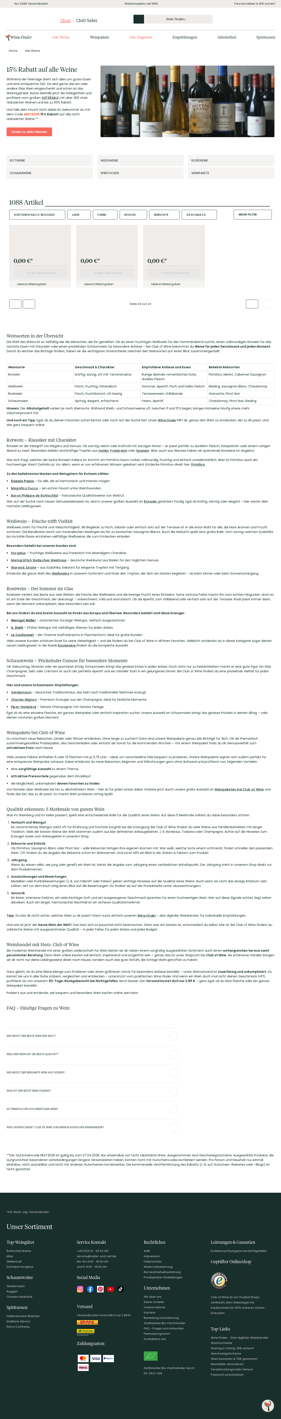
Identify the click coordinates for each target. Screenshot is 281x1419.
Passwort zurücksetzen (227, 1375)
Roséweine (67, 645)
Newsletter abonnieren (227, 1364)
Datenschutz (153, 1261)
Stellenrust (14, 1261)
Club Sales (86, 20)
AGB (147, 1251)
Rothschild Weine (19, 1251)
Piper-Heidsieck (23, 707)
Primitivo (198, 464)
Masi (10, 1256)
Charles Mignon (24, 699)
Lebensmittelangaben (30, 284)
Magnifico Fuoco (24, 488)
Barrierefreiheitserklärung (162, 1272)
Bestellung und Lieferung (161, 1318)
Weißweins (60, 573)
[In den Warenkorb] (40, 273)
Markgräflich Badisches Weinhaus (39, 560)
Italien (104, 450)
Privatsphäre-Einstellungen (163, 1277)
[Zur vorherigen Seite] (29, 304)
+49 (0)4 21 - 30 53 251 (92, 1251)
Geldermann (21, 692)
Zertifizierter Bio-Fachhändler (165, 1323)
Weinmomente (221, 1343)
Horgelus (18, 553)
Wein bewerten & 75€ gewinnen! (234, 1359)
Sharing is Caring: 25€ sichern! (232, 1348)
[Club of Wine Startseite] (32, 20)
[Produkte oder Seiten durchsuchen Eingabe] (173, 19)
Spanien (142, 450)
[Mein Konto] (253, 19)
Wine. (146, 915)
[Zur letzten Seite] (265, 304)
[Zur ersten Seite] (15, 304)
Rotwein (151, 501)
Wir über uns (153, 1297)
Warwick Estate (23, 567)
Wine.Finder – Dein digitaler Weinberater (239, 1338)
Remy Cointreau (18, 1327)
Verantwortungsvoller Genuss (232, 1369)
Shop (65, 20)
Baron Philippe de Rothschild (34, 495)
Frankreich (118, 450)
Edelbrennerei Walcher (23, 1316)
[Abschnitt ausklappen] (173, 1036)
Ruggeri (12, 1291)
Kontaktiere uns (155, 1339)
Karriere (149, 1312)
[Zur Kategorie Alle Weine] (32, 50)
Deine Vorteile (154, 1302)
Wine (162, 420)
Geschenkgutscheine (226, 1353)
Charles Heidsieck (19, 1297)
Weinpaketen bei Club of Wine (239, 789)
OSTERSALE (50, 98)
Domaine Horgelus (20, 1267)
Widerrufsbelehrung (158, 1267)
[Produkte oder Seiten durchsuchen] (138, 19)
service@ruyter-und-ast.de (96, 1256)
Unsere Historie (155, 1307)
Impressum (152, 1256)
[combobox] (37, 214)
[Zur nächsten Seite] (252, 304)
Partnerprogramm (157, 1334)
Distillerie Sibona (18, 1321)
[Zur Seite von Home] (13, 50)
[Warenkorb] (268, 19)
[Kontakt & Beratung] (246, 19)
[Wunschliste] (261, 19)
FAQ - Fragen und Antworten (164, 1328)
